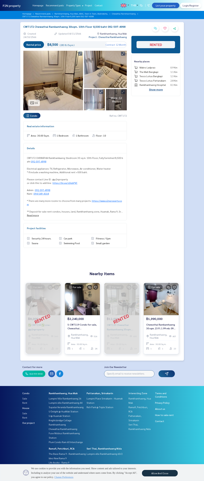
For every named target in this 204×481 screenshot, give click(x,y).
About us (160, 408)
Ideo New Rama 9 (58, 458)
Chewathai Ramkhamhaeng (124, 13)
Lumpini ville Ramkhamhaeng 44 (65, 402)
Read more (33, 215)
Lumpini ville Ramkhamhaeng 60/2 (105, 453)
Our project (28, 422)
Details (31, 148)
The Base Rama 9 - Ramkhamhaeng (67, 453)
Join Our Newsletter (115, 366)
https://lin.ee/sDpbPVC (65, 182)
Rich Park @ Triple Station (100, 407)
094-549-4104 (41, 193)
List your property (166, 5)
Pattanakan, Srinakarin (100, 393)
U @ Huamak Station (59, 415)
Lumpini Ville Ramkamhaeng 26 (65, 398)
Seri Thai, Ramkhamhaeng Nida (104, 448)
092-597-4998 (38, 161)
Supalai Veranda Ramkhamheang (66, 407)
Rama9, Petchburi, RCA (61, 448)
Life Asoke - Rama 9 (59, 462)
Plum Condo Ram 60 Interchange (66, 442)
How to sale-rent (164, 414)
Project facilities (36, 228)
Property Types (74, 5)
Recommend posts (55, 5)
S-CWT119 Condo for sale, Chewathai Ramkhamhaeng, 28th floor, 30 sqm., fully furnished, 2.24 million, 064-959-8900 (82, 327)
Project (88, 5)
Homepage (38, 5)
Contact (99, 5)
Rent (24, 402)
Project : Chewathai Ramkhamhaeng (108, 36)
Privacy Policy (162, 402)
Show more (156, 89)
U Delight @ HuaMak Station (63, 411)
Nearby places (142, 61)
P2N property (12, 5)
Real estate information (40, 126)
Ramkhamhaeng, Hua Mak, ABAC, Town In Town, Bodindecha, (81, 13)
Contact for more (32, 366)
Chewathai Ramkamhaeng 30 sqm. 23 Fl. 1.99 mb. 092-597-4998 (161, 327)
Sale (24, 398)
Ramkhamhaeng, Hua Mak (63, 393)
